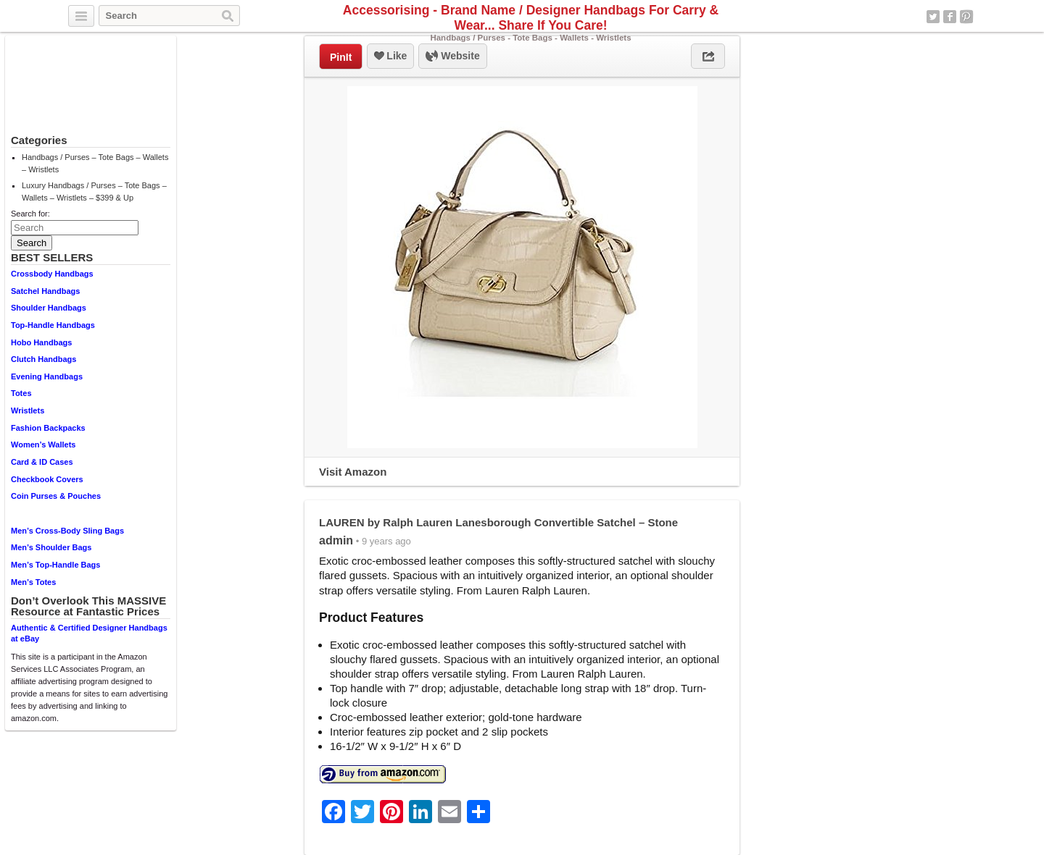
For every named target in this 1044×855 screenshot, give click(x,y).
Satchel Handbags (45, 291)
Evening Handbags (47, 376)
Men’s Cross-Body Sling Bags (67, 530)
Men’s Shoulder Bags (51, 547)
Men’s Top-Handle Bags (55, 564)
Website (452, 56)
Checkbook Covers (47, 479)
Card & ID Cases (42, 462)
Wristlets (27, 410)
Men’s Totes (33, 582)
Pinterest (966, 16)
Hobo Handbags (41, 342)
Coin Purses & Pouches (56, 496)
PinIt (341, 57)
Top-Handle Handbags (53, 325)
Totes (21, 393)
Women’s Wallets (43, 444)
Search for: (30, 213)
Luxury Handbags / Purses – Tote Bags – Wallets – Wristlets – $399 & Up (94, 191)
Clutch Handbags (43, 359)
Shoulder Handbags (48, 307)
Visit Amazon (352, 472)
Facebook (949, 16)
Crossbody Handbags (52, 273)
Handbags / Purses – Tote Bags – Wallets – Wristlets (95, 163)
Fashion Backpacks (48, 428)
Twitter (933, 16)
